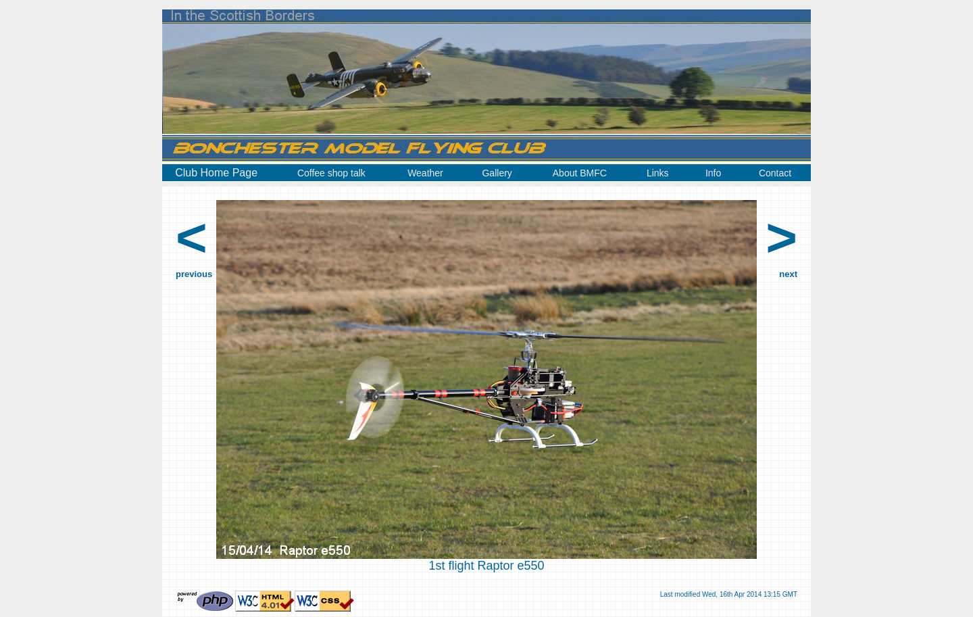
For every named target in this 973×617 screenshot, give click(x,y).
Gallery (497, 173)
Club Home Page (216, 172)
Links (658, 173)
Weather (425, 173)
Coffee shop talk (331, 173)
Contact (775, 173)
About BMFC (580, 173)
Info (713, 173)
